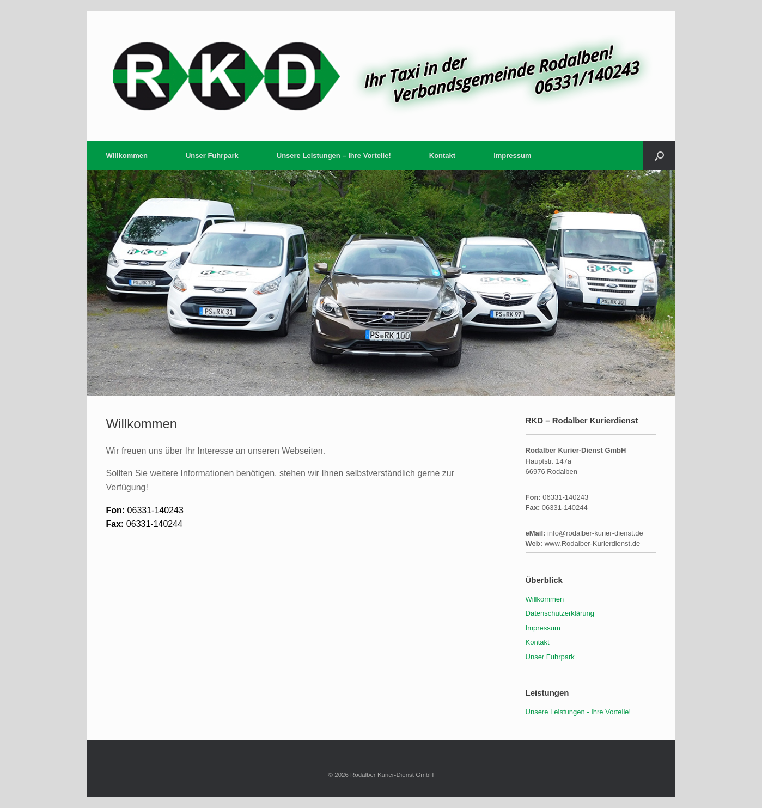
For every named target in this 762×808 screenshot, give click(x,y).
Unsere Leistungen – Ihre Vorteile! (334, 155)
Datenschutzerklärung (560, 613)
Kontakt (442, 155)
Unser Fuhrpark (212, 155)
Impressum (512, 155)
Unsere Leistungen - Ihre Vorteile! (578, 712)
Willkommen (127, 155)
